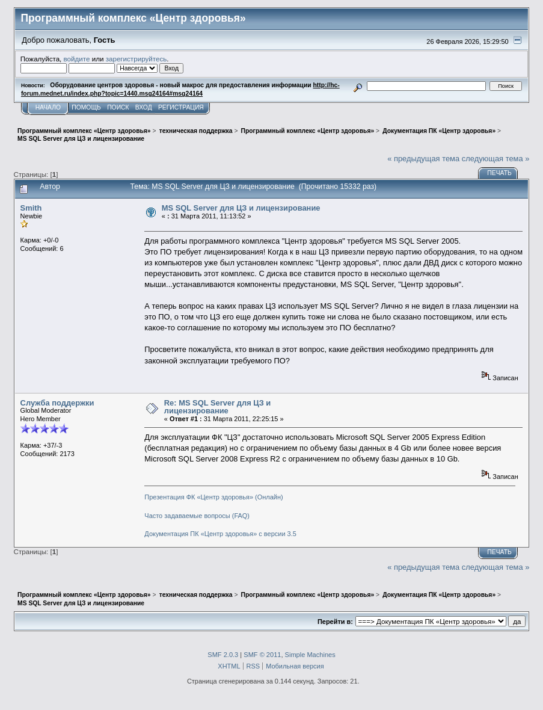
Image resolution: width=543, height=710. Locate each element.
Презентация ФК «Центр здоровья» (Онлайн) (213, 497)
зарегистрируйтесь (136, 59)
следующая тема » (496, 158)
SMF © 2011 (262, 654)
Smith (31, 207)
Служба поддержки (57, 402)
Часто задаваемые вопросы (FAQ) (197, 515)
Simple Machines (310, 654)
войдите (77, 59)
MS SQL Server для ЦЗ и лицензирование (241, 207)
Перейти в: (335, 621)
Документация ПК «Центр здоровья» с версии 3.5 (220, 533)
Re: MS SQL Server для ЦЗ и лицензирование (217, 407)
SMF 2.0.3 (222, 654)
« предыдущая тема (423, 158)
